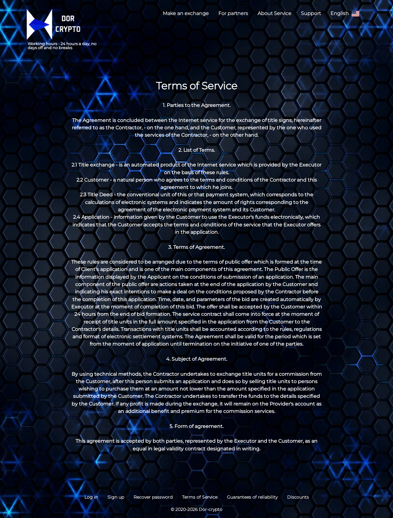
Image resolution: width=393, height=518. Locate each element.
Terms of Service (199, 497)
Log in (91, 497)
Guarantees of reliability (252, 497)
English (344, 14)
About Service (274, 13)
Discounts (298, 497)
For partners (233, 13)
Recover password (153, 497)
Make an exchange (186, 13)
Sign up (115, 497)
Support (311, 13)
